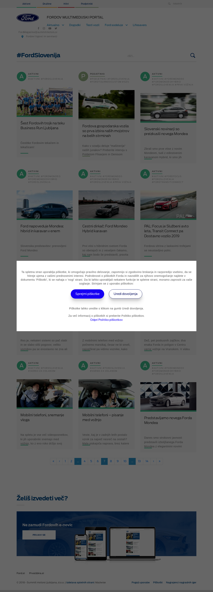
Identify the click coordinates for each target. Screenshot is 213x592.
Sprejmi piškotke (86, 294)
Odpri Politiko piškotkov (106, 319)
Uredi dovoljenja (127, 294)
